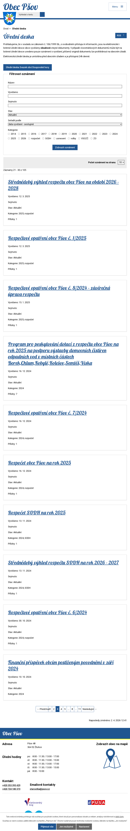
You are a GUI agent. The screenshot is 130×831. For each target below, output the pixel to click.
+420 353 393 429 (11, 785)
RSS (121, 35)
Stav (10, 111)
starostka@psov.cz (40, 789)
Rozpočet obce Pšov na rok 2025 (39, 462)
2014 (13, 134)
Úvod (5, 28)
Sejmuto (12, 101)
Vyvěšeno (13, 92)
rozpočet (35, 138)
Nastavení (86, 826)
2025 (13, 138)
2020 (74, 134)
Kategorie (13, 130)
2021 (84, 134)
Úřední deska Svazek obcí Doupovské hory (28, 67)
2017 (43, 134)
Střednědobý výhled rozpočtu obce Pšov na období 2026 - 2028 (63, 185)
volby (73, 138)
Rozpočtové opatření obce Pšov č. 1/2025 (47, 238)
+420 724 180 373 (11, 789)
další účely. (119, 817)
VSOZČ (84, 138)
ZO (94, 138)
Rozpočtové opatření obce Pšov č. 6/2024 (47, 612)
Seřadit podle (14, 120)
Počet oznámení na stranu (102, 162)
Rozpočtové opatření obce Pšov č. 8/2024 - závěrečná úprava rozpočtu (59, 291)
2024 (114, 134)
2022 (94, 134)
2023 (104, 134)
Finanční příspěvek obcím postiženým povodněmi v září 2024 (60, 665)
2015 (23, 134)
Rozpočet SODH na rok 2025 (37, 512)
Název (11, 82)
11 (79, 709)
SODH (48, 138)
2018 (53, 134)
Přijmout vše (45, 826)
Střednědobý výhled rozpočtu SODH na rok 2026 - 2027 (63, 562)
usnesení (61, 138)
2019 (64, 134)
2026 (23, 138)
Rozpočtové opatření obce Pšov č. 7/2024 (47, 412)
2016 (33, 134)
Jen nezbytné (66, 826)
